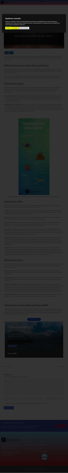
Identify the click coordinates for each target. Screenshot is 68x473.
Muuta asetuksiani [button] (24, 28)
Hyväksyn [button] (8, 28)
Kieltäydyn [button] (15, 28)
